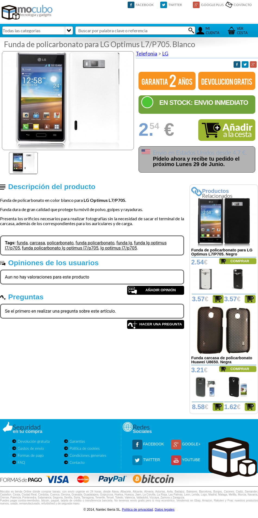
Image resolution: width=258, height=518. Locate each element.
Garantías (77, 441)
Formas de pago (31, 455)
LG (165, 54)
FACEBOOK (145, 5)
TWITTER (175, 5)
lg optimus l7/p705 (118, 248)
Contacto (77, 462)
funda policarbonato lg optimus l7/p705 (60, 248)
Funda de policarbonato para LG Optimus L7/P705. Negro (222, 252)
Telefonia (146, 54)
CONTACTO (243, 5)
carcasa (37, 242)
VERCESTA (242, 30)
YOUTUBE (191, 460)
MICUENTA (212, 30)
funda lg (124, 242)
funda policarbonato (94, 242)
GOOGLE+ (191, 444)
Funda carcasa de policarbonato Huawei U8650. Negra (221, 360)
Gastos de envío (31, 448)
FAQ (21, 462)
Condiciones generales (88, 455)
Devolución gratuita (34, 441)
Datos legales (165, 509)
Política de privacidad (137, 509)
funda (22, 242)
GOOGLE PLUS (212, 5)
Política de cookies (85, 448)
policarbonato (60, 242)
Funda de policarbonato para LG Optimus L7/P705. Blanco (99, 44)
